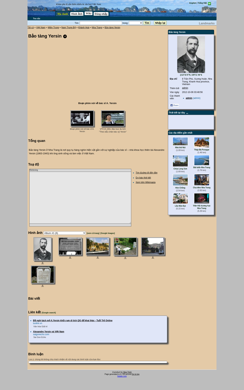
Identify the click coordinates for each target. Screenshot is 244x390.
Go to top (135, 374)
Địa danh (62, 13)
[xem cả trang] (93, 233)
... (187, 112)
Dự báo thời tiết (143, 177)
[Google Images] (107, 233)
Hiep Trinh (127, 372)
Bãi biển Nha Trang (201, 167)
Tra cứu (36, 18)
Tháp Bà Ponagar (201, 150)
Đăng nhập (101, 13)
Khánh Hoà (83, 27)
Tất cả (31, 27)
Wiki (88, 13)
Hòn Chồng (180, 188)
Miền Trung (53, 27)
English (192, 3)
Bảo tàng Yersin (112, 27)
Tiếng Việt (202, 3)
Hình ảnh (76, 13)
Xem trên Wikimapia (145, 182)
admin (185, 88)
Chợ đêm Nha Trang (201, 188)
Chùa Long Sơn (180, 169)
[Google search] (49, 313)
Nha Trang (97, 27)
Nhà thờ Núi (180, 148)
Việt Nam (40, 27)
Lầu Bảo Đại (180, 206)
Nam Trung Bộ (68, 27)
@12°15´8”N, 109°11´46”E (191, 75)
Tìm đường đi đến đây (146, 172)
